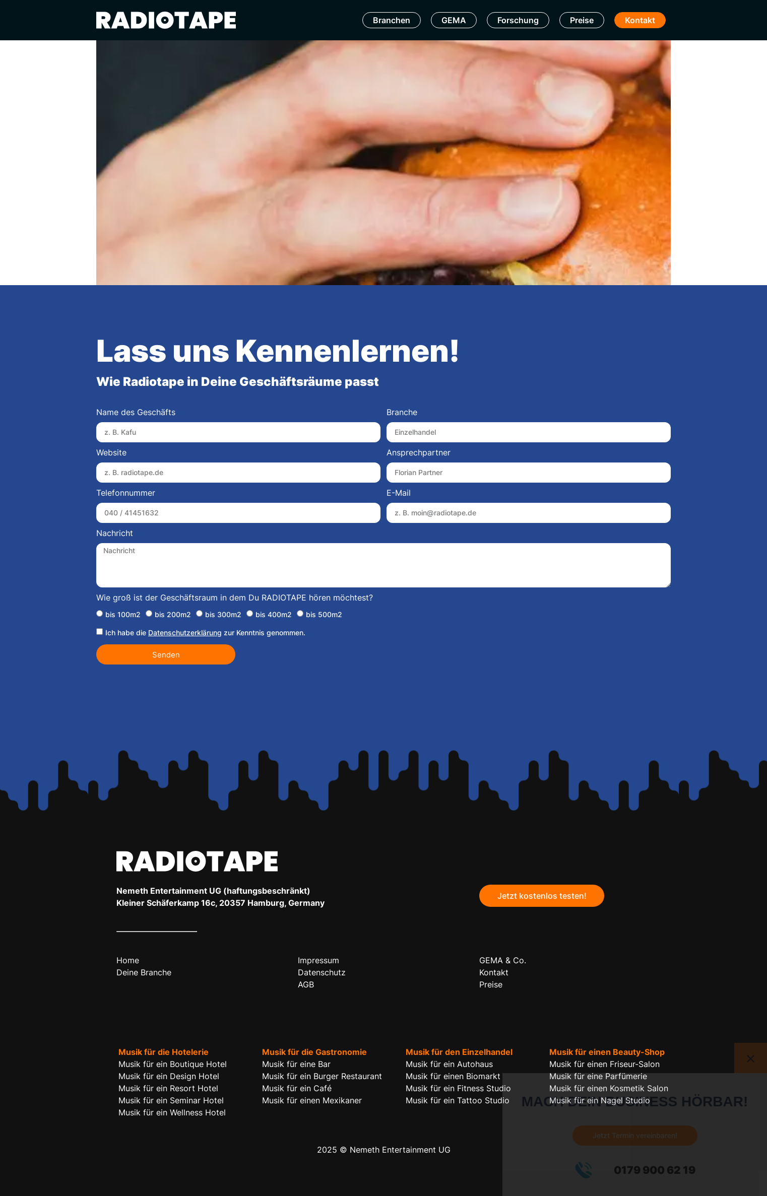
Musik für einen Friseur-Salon (604, 1064)
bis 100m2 (123, 614)
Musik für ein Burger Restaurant (322, 1076)
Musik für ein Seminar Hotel (171, 1100)
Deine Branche (143, 972)
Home (127, 960)
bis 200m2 (173, 614)
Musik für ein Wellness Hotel (172, 1112)
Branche (402, 412)
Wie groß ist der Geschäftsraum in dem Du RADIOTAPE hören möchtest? (234, 598)
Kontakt (640, 20)
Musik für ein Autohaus (449, 1064)
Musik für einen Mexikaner (312, 1100)
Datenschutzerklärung (185, 632)
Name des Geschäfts (135, 412)
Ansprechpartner (419, 452)
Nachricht (114, 533)
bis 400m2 (273, 614)
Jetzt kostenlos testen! (542, 896)
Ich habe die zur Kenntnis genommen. (205, 632)
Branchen (391, 20)
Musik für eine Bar (296, 1064)
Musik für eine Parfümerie (598, 1076)
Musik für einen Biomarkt (453, 1076)
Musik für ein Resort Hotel (168, 1088)
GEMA (453, 20)
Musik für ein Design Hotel (168, 1076)
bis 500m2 (324, 614)
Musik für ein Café (297, 1088)
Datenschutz (322, 972)
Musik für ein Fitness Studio (458, 1088)
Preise (582, 20)
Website (111, 452)
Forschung (518, 20)
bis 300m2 (223, 614)
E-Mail (399, 493)
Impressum (318, 960)
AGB (306, 984)
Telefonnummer (125, 493)
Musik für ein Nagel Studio (599, 1100)
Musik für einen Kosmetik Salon (608, 1088)
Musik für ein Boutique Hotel (172, 1064)
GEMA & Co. (502, 960)
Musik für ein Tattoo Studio (457, 1100)
